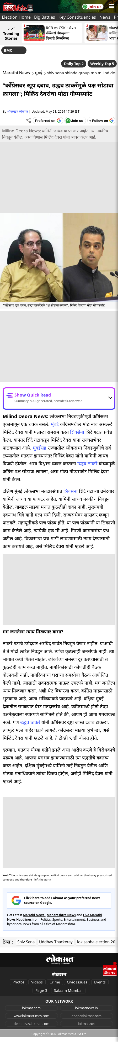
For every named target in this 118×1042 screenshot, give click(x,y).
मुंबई (38, 73)
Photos (18, 982)
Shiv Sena (26, 941)
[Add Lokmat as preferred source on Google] (48, 120)
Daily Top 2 (74, 63)
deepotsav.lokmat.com (31, 1023)
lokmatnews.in (86, 1007)
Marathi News (16, 73)
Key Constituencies (77, 17)
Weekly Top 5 (102, 63)
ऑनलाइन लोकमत (17, 111)
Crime (55, 982)
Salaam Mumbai (68, 990)
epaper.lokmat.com (86, 1015)
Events (100, 982)
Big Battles (44, 17)
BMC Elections (12, 51)
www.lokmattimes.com (31, 1015)
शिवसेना (77, 432)
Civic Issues (77, 982)
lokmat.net (86, 1023)
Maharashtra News (61, 915)
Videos (37, 982)
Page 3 (41, 990)
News (104, 17)
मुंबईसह (39, 448)
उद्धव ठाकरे (87, 463)
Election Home (16, 17)
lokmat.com (31, 1007)
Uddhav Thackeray (56, 941)
